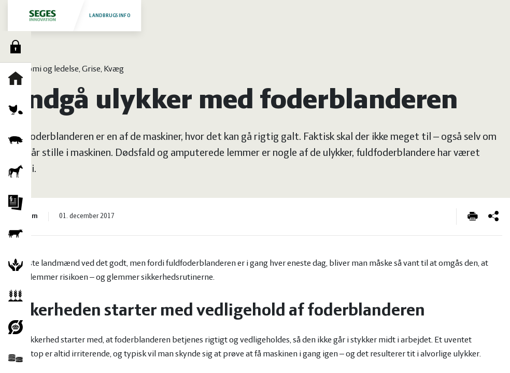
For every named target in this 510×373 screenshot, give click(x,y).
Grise (18, 140)
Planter (18, 295)
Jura (18, 202)
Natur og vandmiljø (18, 264)
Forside (18, 78)
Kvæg (18, 233)
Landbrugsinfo (74, 15)
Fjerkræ (18, 109)
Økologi (18, 326)
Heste (18, 171)
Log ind (18, 46)
